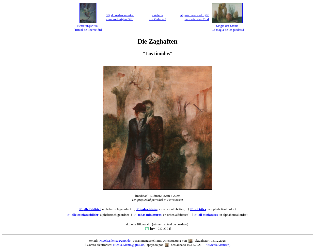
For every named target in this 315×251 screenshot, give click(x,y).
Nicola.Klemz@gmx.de (114, 240)
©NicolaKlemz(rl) (218, 245)
